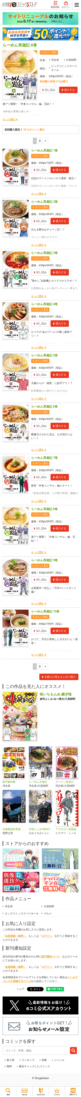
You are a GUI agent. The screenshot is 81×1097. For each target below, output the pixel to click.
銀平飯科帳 (9, 781)
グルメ (48, 913)
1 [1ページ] (35, 140)
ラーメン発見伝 (65, 781)
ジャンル (59, 1060)
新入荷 (10, 1060)
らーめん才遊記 (38, 781)
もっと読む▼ (10, 119)
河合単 (55, 59)
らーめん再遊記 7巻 (44, 457)
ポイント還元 (50, 52)
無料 (9, 1066)
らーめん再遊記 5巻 (44, 355)
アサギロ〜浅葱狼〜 (67, 829)
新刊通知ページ (50, 956)
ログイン (66, 4)
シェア (20, 988)
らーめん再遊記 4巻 (44, 304)
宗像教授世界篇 (12, 829)
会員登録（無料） (15, 936)
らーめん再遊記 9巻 (44, 560)
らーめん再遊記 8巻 (44, 509)
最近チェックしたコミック (34, 1066)
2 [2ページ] (40, 140)
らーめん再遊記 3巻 (44, 253)
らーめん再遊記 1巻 (44, 150)
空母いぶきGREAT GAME (40, 829)
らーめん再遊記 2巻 (44, 201)
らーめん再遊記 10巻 (45, 611)
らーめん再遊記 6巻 (44, 406)
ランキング (28, 1060)
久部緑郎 (71, 59)
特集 (44, 1060)
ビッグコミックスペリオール (64, 68)
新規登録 (55, 4)
